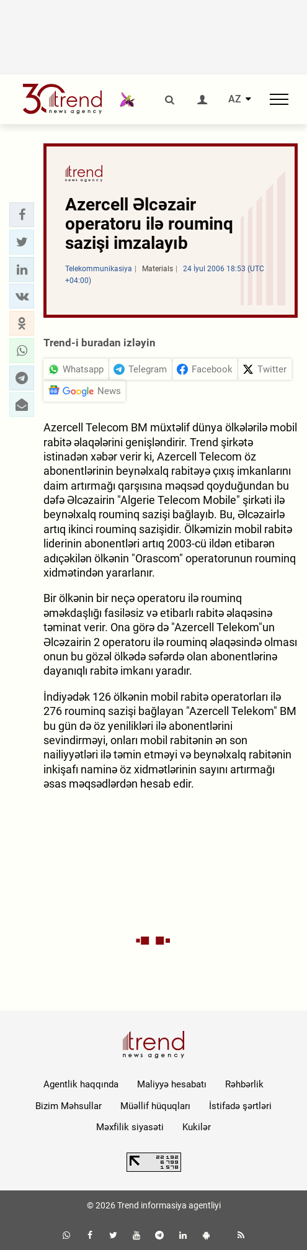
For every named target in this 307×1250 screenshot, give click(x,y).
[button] (21, 215)
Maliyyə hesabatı (172, 1084)
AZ (234, 99)
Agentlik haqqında (80, 1084)
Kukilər (196, 1127)
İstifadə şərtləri (240, 1106)
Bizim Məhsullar (68, 1106)
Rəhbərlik (244, 1084)
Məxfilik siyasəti (130, 1127)
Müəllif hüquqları (155, 1106)
